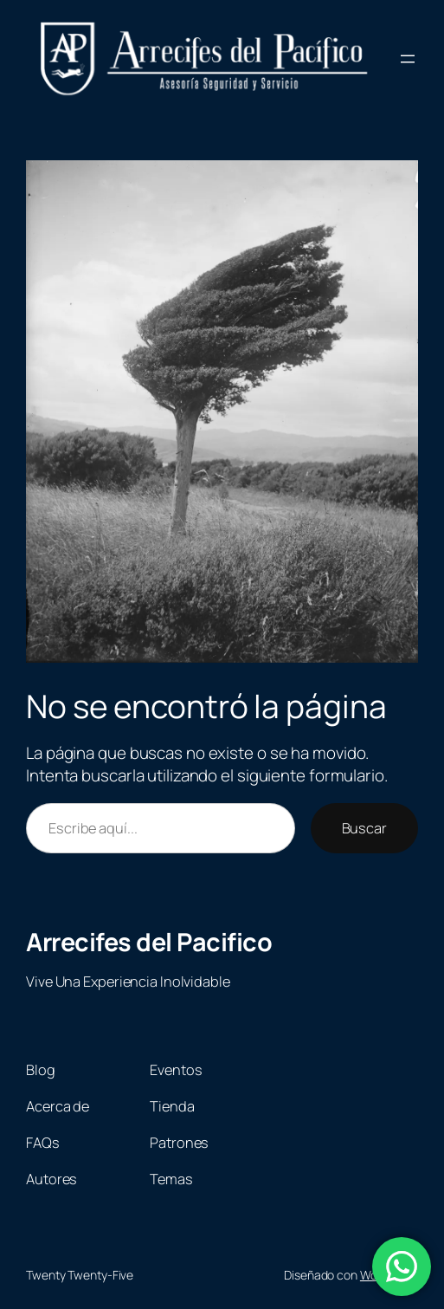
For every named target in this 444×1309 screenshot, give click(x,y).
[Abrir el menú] (407, 59)
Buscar (364, 828)
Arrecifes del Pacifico (149, 941)
